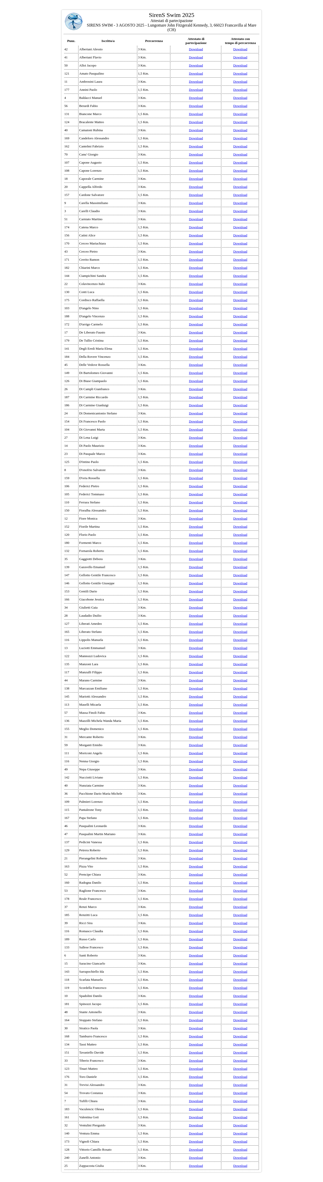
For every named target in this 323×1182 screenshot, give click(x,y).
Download (196, 49)
